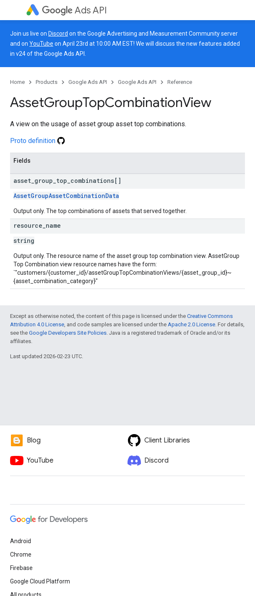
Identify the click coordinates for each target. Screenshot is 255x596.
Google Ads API (87, 82)
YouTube (41, 43)
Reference (179, 82)
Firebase (21, 568)
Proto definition (37, 141)
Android (20, 541)
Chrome (20, 554)
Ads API (74, 10)
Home (17, 82)
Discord (58, 33)
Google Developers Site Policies (68, 333)
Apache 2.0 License (191, 324)
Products (46, 82)
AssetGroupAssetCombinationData (66, 196)
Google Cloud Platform (40, 581)
